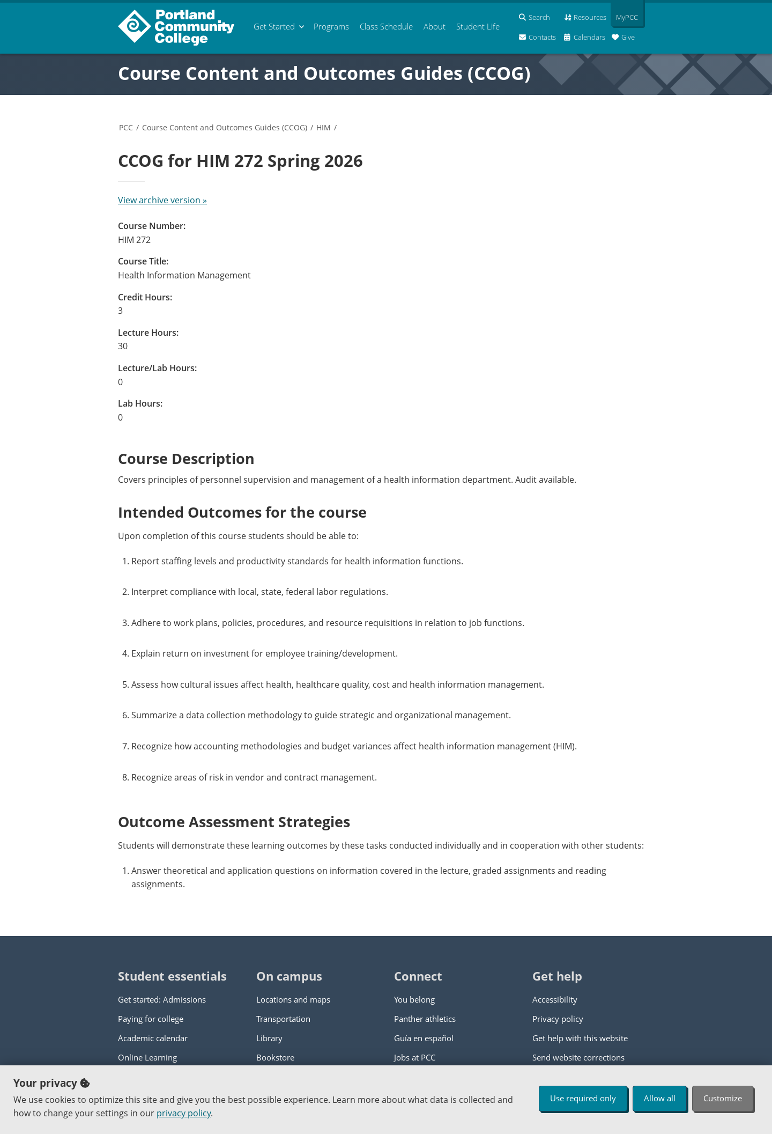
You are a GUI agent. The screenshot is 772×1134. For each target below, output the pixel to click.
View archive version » (162, 200)
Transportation (283, 1018)
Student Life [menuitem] (478, 26)
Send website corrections (578, 1057)
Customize (722, 1098)
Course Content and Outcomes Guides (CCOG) (324, 73)
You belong (414, 999)
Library (269, 1038)
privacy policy (184, 1113)
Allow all (660, 1098)
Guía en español (424, 1038)
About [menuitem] (435, 26)
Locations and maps (293, 999)
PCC (126, 127)
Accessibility (554, 999)
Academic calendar (153, 1038)
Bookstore (275, 1057)
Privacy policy (557, 1018)
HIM (323, 127)
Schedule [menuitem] (386, 26)
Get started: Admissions (162, 999)
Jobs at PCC (414, 1057)
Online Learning (147, 1057)
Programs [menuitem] (331, 26)
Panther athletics (425, 1018)
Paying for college (150, 1018)
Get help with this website (580, 1038)
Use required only (583, 1098)
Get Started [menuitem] (274, 26)
